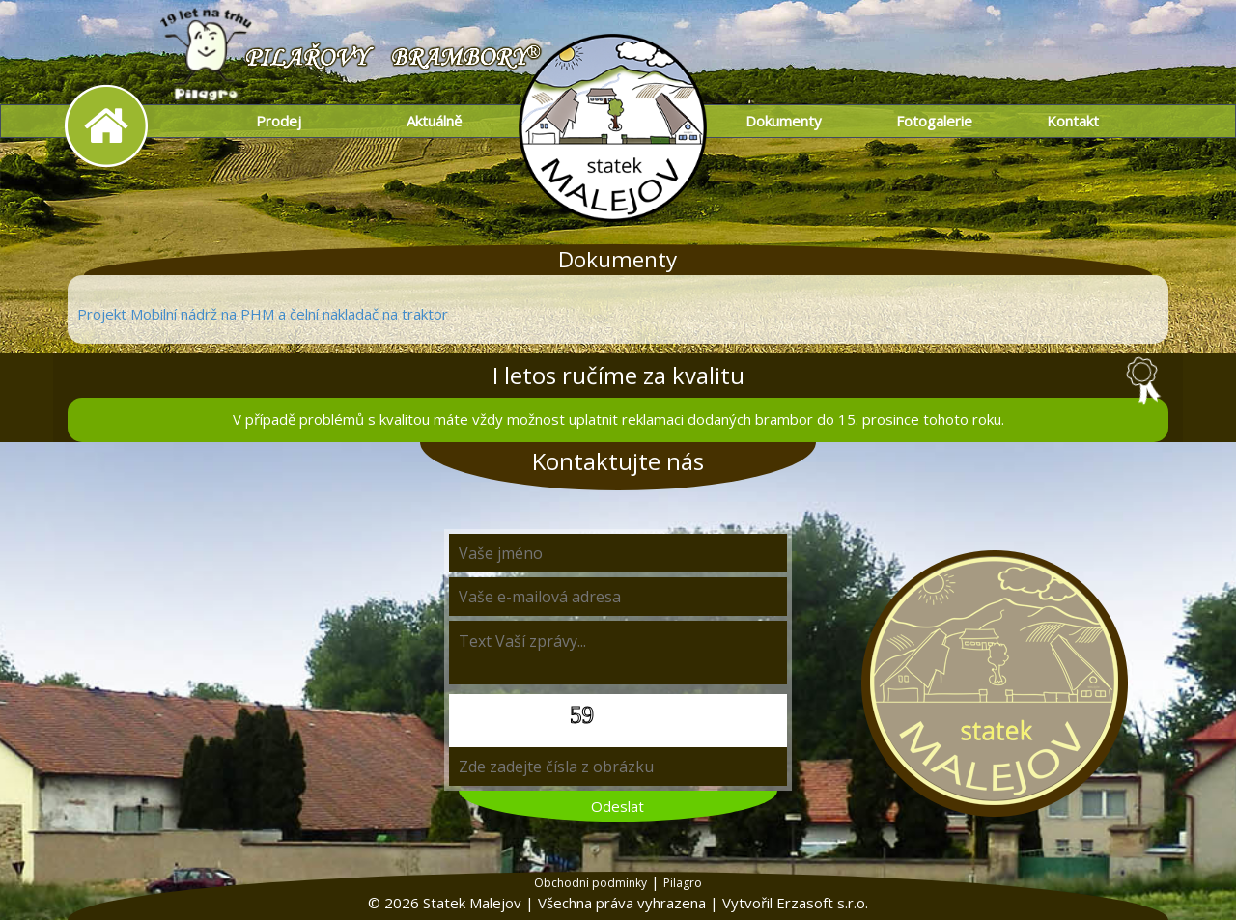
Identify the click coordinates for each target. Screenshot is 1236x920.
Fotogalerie (934, 120)
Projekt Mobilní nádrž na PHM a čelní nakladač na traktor (262, 313)
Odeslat (617, 806)
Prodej (278, 120)
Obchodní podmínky (590, 883)
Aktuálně (434, 120)
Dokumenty (783, 120)
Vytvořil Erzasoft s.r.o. (795, 902)
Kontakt (1073, 120)
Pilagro (682, 883)
